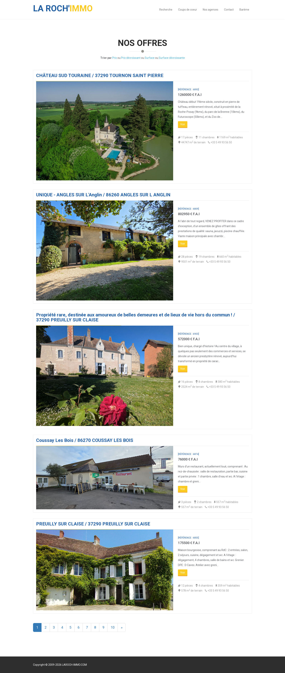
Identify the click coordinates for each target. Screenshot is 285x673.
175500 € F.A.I (189, 543)
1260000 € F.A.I (190, 95)
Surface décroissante (172, 57)
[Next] (122, 627)
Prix (114, 57)
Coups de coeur (187, 9)
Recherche (165, 9)
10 (113, 627)
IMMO (63, 6)
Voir (182, 124)
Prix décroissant (130, 57)
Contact (229, 9)
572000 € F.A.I (189, 339)
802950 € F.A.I (189, 214)
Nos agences (210, 9)
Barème (244, 9)
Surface (150, 57)
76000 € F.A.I (188, 459)
